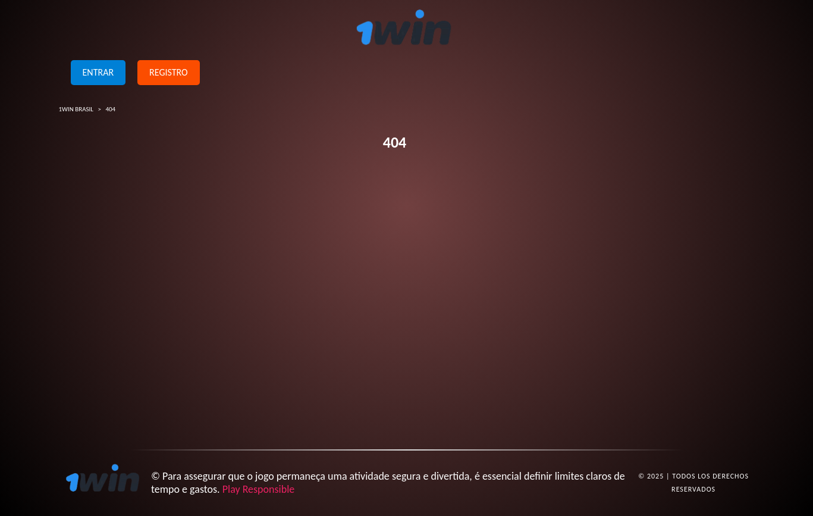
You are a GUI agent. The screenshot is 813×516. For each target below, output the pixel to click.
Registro (168, 72)
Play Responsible (258, 489)
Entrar (98, 72)
